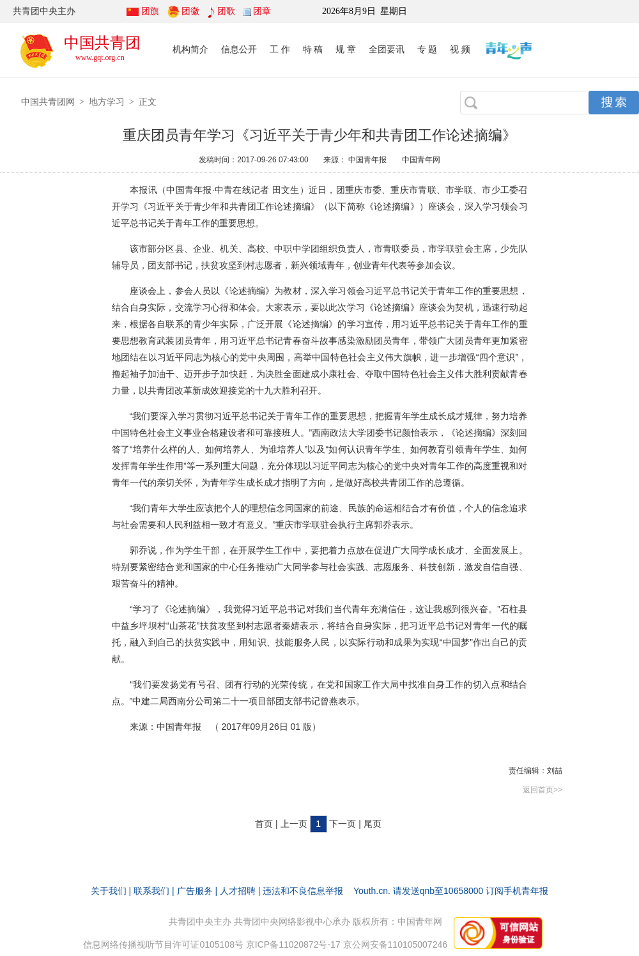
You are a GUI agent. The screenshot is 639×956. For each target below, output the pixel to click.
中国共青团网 (48, 101)
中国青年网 (421, 159)
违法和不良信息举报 (303, 891)
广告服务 (195, 891)
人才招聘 (238, 891)
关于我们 (109, 891)
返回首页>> (542, 789)
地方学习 (107, 101)
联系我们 (151, 891)
